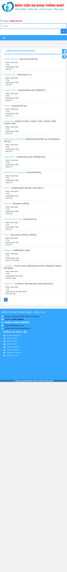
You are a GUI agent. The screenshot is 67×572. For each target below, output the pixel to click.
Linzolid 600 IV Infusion (14, 174)
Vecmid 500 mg (11, 60)
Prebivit (7, 205)
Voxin (6, 236)
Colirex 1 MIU (10, 92)
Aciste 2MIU (9, 158)
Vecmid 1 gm (9, 76)
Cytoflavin (8, 267)
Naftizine (8, 252)
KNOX (7, 189)
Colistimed (8, 123)
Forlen (7, 107)
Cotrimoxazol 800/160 (13, 140)
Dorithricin (8, 285)
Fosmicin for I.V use (12, 221)
